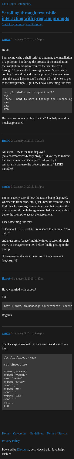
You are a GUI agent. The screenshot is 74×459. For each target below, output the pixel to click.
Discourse (23, 449)
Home (5, 433)
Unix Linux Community (16, 3)
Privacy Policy (11, 440)
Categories (19, 433)
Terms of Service (57, 433)
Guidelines (36, 433)
